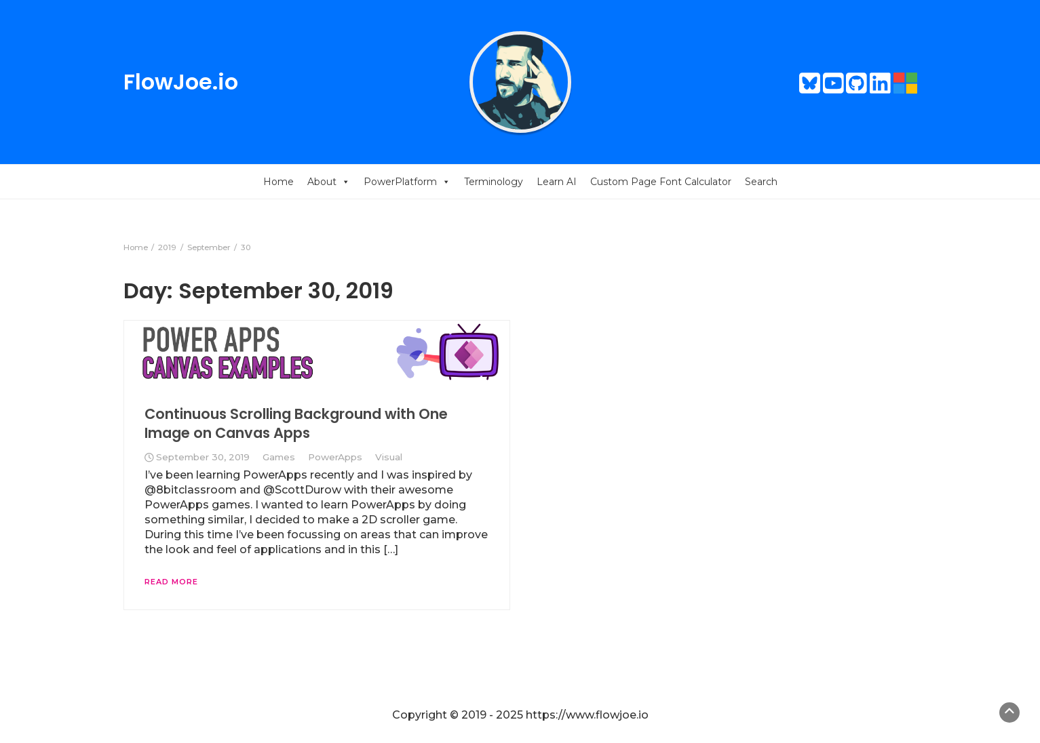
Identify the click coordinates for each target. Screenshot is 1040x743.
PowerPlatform (407, 181)
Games (279, 456)
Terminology (493, 182)
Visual (388, 456)
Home (278, 182)
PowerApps (335, 456)
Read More (171, 581)
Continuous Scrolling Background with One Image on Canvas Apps (296, 423)
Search (761, 182)
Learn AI (557, 182)
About (328, 181)
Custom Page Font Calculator (660, 182)
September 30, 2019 (203, 456)
